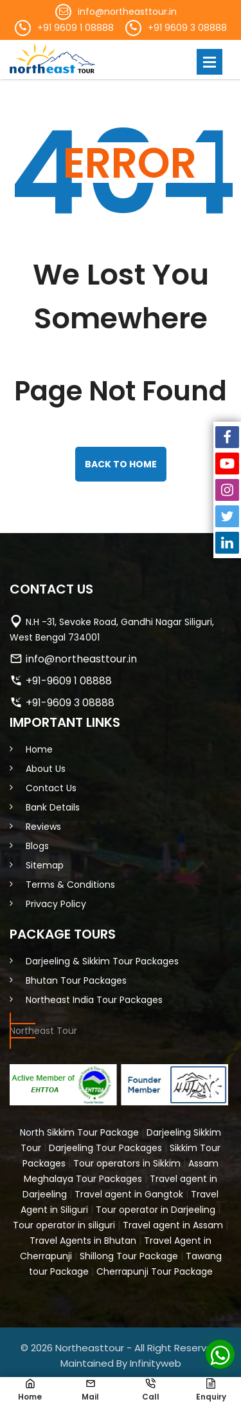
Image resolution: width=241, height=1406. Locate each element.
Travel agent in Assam (173, 1225)
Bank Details (53, 807)
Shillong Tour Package (129, 1256)
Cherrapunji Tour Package (154, 1271)
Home (39, 749)
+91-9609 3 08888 (70, 702)
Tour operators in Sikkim (127, 1163)
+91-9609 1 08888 (69, 680)
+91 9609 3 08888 (187, 27)
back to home (121, 464)
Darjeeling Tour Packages (105, 1147)
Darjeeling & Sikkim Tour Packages (102, 961)
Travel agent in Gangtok (129, 1194)
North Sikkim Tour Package (79, 1132)
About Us (46, 768)
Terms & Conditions (70, 884)
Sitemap (45, 865)
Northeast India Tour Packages (94, 999)
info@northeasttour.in (127, 11)
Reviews (43, 826)
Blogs (37, 845)
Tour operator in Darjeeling (155, 1209)
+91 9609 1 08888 (75, 27)
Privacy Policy (56, 903)
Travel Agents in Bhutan (83, 1240)
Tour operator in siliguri (64, 1225)
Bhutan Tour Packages (76, 980)
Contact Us (51, 788)
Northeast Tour (43, 1030)
